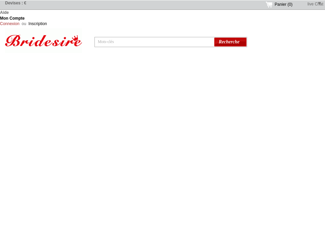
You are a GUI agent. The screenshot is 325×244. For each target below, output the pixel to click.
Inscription (37, 23)
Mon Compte (12, 18)
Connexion (9, 23)
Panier (283, 4)
